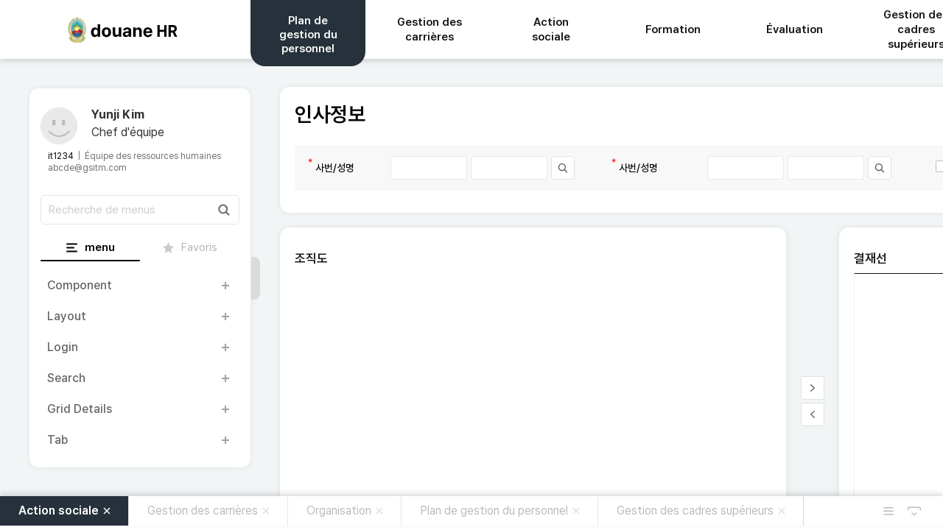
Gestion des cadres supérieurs (695, 510)
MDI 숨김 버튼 (914, 511)
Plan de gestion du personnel (494, 510)
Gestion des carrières (202, 510)
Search (66, 378)
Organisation (338, 510)
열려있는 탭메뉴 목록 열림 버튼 (888, 511)
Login (62, 347)
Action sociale (58, 510)
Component (79, 285)
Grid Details (79, 409)
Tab (57, 440)
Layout (66, 316)
